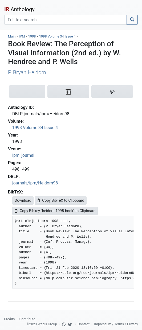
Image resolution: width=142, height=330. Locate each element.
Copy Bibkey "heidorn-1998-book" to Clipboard (55, 211)
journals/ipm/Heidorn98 (35, 182)
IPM (22, 36)
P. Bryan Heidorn (27, 72)
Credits (9, 319)
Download (23, 200)
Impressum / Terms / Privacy (116, 324)
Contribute (27, 319)
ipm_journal (23, 155)
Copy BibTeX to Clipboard (60, 200)
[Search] (65, 20)
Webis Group (47, 324)
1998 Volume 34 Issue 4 (57, 36)
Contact (84, 324)
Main (11, 36)
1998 (32, 36)
